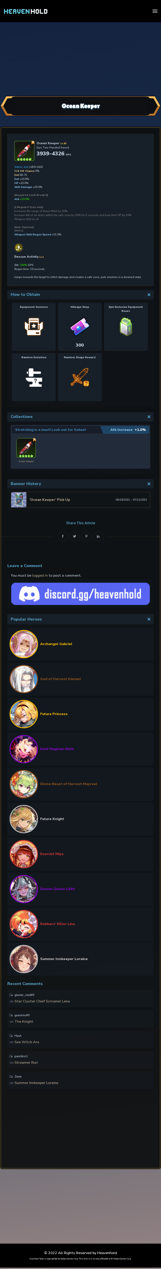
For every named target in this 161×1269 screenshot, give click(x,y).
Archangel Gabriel (56, 644)
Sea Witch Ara (27, 1042)
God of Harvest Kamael (60, 679)
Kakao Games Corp (69, 1260)
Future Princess (54, 714)
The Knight (24, 1022)
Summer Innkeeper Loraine (64, 958)
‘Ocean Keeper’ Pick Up (49, 499)
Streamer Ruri (26, 1063)
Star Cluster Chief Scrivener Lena (42, 1001)
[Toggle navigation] (155, 11)
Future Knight (52, 819)
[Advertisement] (80, 58)
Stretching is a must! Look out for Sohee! (51, 429)
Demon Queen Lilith (57, 888)
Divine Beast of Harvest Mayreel (68, 784)
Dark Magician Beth (57, 749)
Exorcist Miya (51, 853)
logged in (40, 575)
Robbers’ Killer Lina (57, 923)
